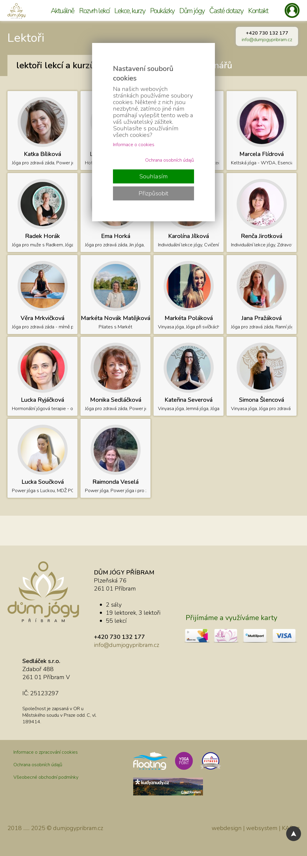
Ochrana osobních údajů (37, 764)
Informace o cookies (133, 144)
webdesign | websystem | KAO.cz (256, 828)
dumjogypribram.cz (78, 828)
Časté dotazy (226, 11)
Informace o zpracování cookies (45, 752)
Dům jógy (191, 11)
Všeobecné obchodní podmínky (45, 777)
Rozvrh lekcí (94, 11)
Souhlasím (153, 176)
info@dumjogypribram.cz (267, 39)
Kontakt (258, 11)
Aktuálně (62, 11)
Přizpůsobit (153, 193)
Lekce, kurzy (129, 11)
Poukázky (162, 11)
